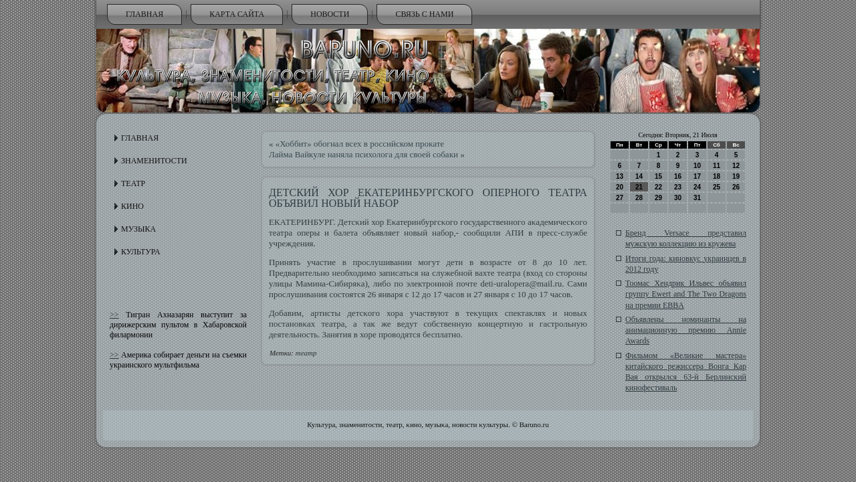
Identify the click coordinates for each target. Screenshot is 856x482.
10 (697, 165)
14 (639, 176)
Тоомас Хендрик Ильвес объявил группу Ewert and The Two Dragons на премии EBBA (685, 294)
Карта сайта (236, 14)
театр (306, 353)
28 (639, 198)
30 (677, 198)
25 (716, 187)
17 (697, 176)
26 (736, 187)
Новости (329, 14)
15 (658, 176)
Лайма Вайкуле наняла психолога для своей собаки (363, 154)
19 (736, 176)
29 (658, 198)
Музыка (138, 229)
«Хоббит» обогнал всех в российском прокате (360, 144)
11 (716, 165)
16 (677, 176)
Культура (140, 251)
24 (697, 187)
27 (619, 198)
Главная (144, 14)
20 (619, 187)
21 (639, 187)
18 (716, 176)
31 (697, 198)
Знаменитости (154, 160)
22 (658, 187)
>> (114, 314)
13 (619, 176)
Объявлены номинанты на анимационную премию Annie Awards (685, 330)
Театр (133, 183)
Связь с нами (424, 14)
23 (677, 187)
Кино (132, 206)
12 (736, 165)
